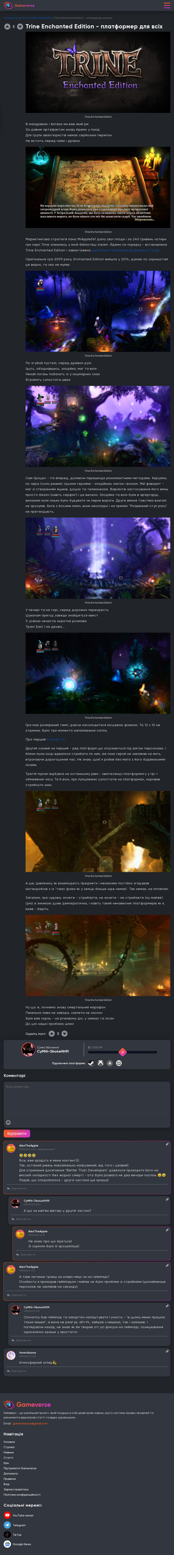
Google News (17, 1544)
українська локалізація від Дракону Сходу (127, 250)
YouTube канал (18, 1515)
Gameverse (11, 17)
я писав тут (56, 739)
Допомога (11, 1473)
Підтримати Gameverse (20, 1468)
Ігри (6, 1463)
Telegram (15, 1525)
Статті (8, 1457)
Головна (9, 1442)
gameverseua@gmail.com (30, 1423)
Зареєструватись (16, 1489)
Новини (9, 1452)
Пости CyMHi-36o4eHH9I (36, 17)
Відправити (17, 1133)
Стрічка (9, 1447)
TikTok (13, 1535)
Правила (10, 1479)
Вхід (6, 1484)
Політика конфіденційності (22, 1494)
